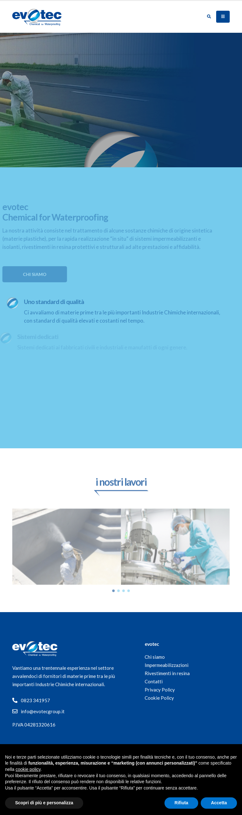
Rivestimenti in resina (167, 673)
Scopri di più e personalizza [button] (44, 802)
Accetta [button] (219, 802)
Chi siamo (155, 657)
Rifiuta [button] (181, 802)
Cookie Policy (159, 698)
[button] (113, 599)
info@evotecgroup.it (43, 711)
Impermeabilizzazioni (166, 665)
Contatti (154, 681)
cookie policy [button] (27, 769)
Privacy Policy (160, 689)
